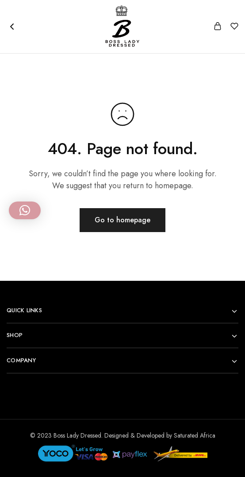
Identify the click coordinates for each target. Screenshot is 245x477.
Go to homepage (122, 220)
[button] (25, 210)
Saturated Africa (194, 435)
